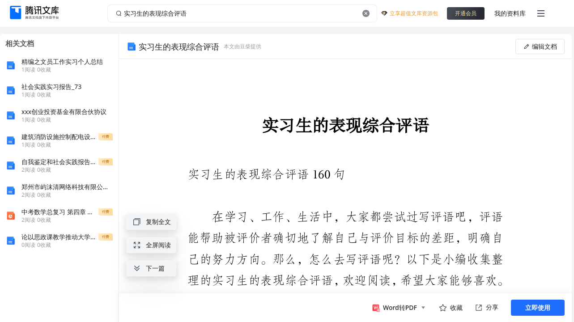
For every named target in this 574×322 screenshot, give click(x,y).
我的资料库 (510, 13)
